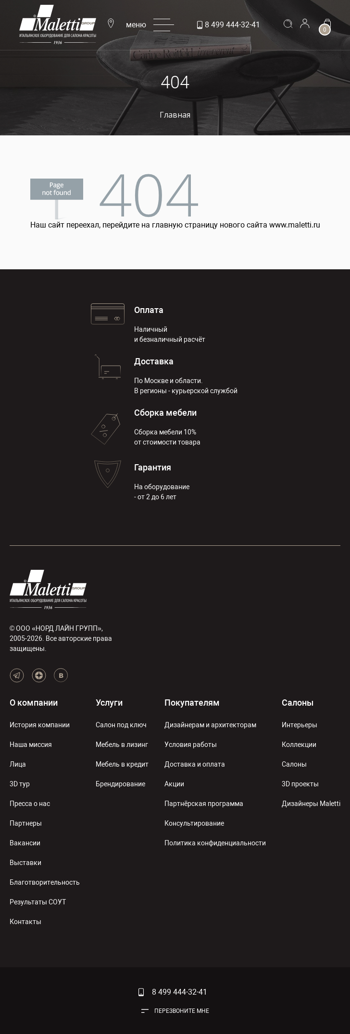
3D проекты (300, 784)
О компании (34, 702)
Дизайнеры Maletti (311, 803)
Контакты (25, 922)
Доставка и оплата (194, 764)
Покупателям (192, 702)
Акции (174, 784)
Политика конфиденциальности (215, 843)
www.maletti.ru (294, 224)
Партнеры (26, 823)
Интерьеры (299, 725)
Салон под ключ (121, 725)
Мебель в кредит (122, 764)
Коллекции (299, 744)
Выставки (25, 862)
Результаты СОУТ (38, 902)
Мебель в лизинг (122, 744)
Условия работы (190, 744)
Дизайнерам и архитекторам (210, 725)
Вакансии (25, 843)
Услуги (109, 702)
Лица (18, 764)
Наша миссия (31, 744)
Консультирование (194, 823)
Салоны (297, 702)
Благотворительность (45, 882)
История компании (40, 725)
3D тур (20, 784)
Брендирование (120, 784)
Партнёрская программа (203, 803)
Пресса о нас (30, 803)
